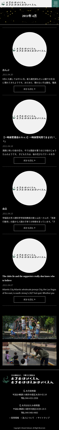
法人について (28, 417)
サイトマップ (44, 417)
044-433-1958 (31, 398)
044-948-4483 (31, 412)
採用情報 (15, 417)
